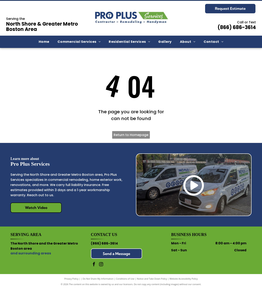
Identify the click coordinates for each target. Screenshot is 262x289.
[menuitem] (44, 41)
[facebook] (94, 264)
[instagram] (101, 264)
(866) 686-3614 (237, 27)
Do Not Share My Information (98, 278)
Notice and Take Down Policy (152, 278)
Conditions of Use (125, 278)
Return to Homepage (131, 135)
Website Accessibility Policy (183, 278)
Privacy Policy (71, 278)
